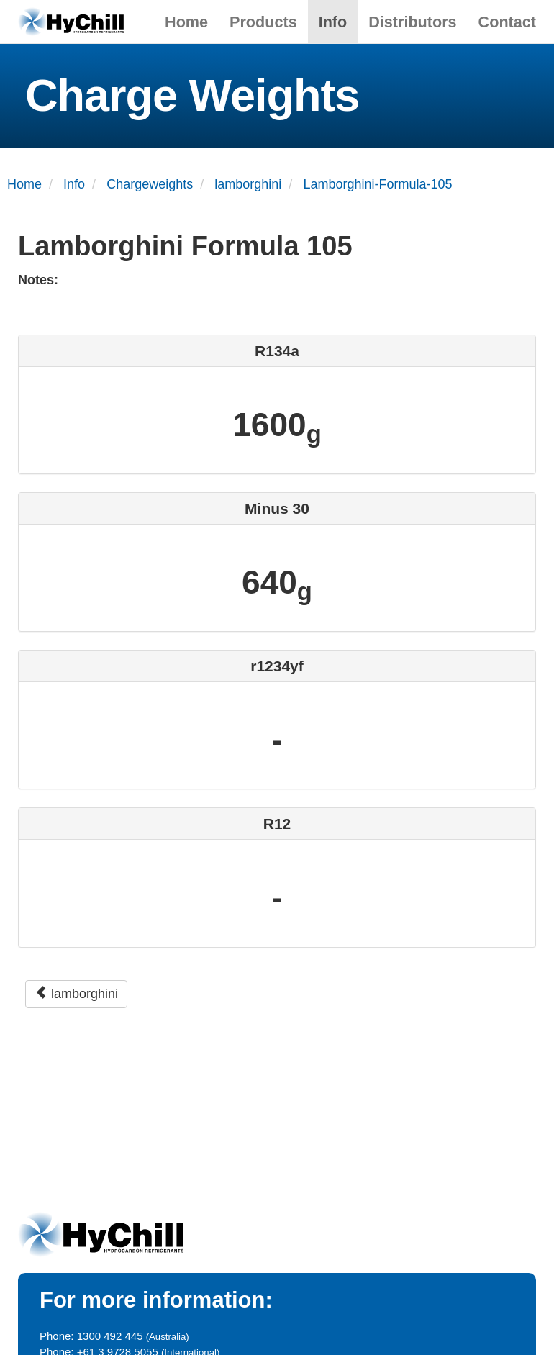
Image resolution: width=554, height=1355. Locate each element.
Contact (507, 22)
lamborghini (76, 993)
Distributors (412, 22)
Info (333, 22)
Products (263, 22)
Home (186, 22)
